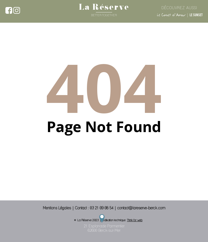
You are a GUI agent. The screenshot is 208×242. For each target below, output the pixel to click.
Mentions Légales (57, 208)
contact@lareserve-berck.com (141, 208)
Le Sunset (196, 14)
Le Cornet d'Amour (171, 15)
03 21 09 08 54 (101, 208)
